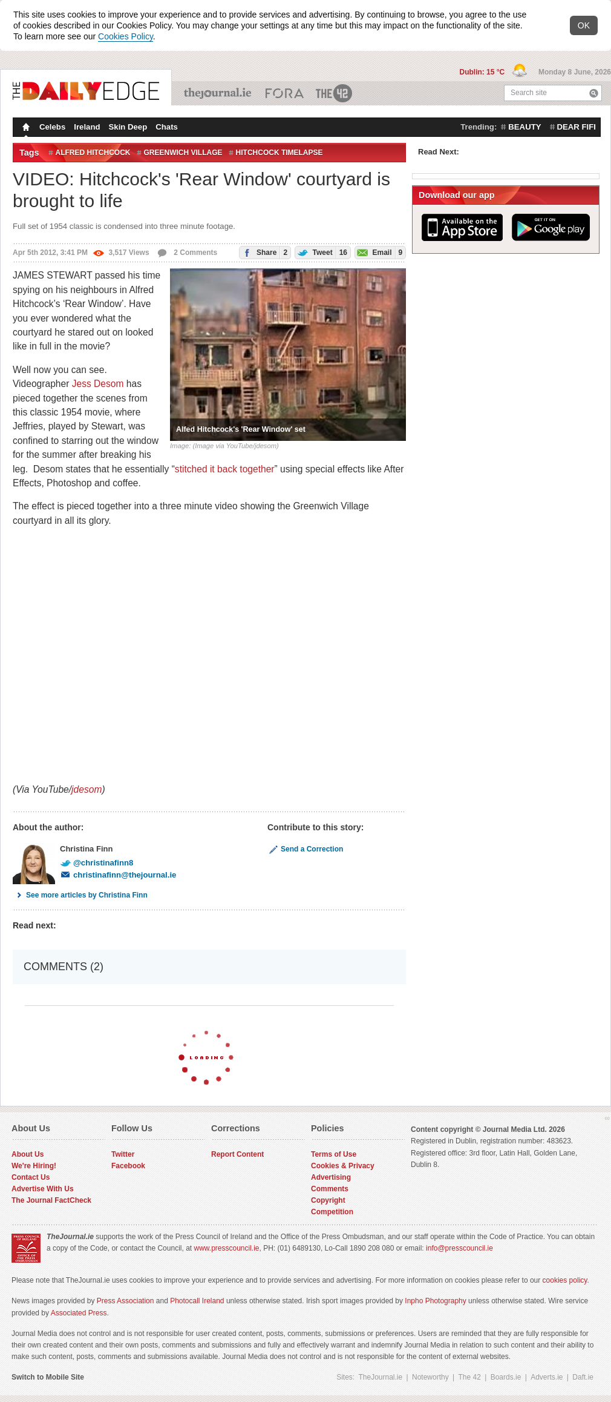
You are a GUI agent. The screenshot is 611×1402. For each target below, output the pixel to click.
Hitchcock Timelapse (279, 152)
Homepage (25, 128)
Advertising (331, 1177)
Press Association (125, 1301)
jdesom (86, 789)
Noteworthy (430, 1377)
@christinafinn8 (96, 862)
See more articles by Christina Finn (80, 895)
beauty (524, 126)
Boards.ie (506, 1377)
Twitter (122, 1154)
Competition (332, 1212)
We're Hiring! (33, 1166)
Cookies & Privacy (342, 1166)
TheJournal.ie (218, 93)
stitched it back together (225, 469)
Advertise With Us (42, 1189)
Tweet (321, 252)
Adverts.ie (547, 1377)
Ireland (87, 126)
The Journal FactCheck (51, 1200)
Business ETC (285, 93)
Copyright (328, 1200)
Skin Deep (128, 126)
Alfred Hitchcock (93, 152)
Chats (166, 126)
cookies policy (565, 1280)
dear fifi (576, 126)
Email (378, 252)
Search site (529, 92)
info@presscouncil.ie (459, 1248)
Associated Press (79, 1313)
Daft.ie (582, 1377)
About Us (27, 1154)
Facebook (128, 1166)
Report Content (237, 1154)
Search (593, 93)
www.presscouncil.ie (226, 1248)
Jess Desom (98, 384)
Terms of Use (333, 1154)
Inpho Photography (435, 1301)
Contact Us (30, 1177)
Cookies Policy (125, 36)
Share (263, 252)
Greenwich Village (183, 152)
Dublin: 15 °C (482, 72)
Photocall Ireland (197, 1301)
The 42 (334, 93)
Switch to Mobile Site (47, 1377)
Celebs (52, 126)
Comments (329, 1189)
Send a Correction (305, 849)
